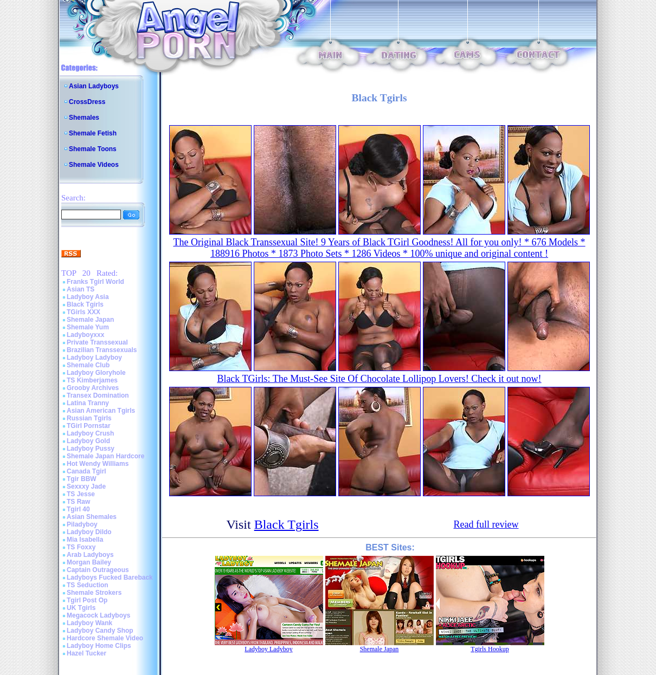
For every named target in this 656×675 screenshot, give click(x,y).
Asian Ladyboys (94, 86)
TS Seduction (87, 585)
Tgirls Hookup (490, 649)
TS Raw (78, 501)
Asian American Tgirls (101, 410)
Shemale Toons (93, 149)
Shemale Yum (88, 327)
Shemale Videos (94, 164)
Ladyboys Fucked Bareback (110, 577)
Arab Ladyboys (90, 555)
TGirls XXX (83, 312)
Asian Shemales (92, 517)
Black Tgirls (85, 304)
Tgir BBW (82, 479)
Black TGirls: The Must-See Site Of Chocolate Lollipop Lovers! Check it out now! (379, 378)
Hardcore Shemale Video (105, 638)
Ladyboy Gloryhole (96, 373)
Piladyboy (82, 524)
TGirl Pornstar (89, 426)
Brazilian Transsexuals (102, 350)
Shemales (84, 117)
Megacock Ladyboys (98, 615)
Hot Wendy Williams (97, 464)
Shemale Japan (90, 319)
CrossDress (87, 102)
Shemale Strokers (94, 592)
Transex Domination (98, 395)
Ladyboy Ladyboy (94, 357)
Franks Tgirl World (95, 281)
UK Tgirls (81, 608)
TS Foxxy (81, 547)
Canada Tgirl (86, 471)
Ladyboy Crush (90, 433)
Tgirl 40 (78, 509)
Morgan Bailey (89, 562)
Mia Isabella (85, 539)
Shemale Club (88, 365)
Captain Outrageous (98, 570)
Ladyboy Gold (88, 441)
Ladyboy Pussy (90, 448)
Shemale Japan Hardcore (105, 456)
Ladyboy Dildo (89, 532)
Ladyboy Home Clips (99, 646)
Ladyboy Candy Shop (100, 630)
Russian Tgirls (89, 418)
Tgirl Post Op (87, 600)
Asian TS (80, 289)
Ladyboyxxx (85, 335)
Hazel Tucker (86, 653)
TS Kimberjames (92, 380)
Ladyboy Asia (88, 297)
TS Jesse (81, 494)
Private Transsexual (97, 342)
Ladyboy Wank (89, 623)
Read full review (486, 524)
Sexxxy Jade (86, 486)
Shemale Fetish (93, 133)
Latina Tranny (88, 403)
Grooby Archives (93, 388)
